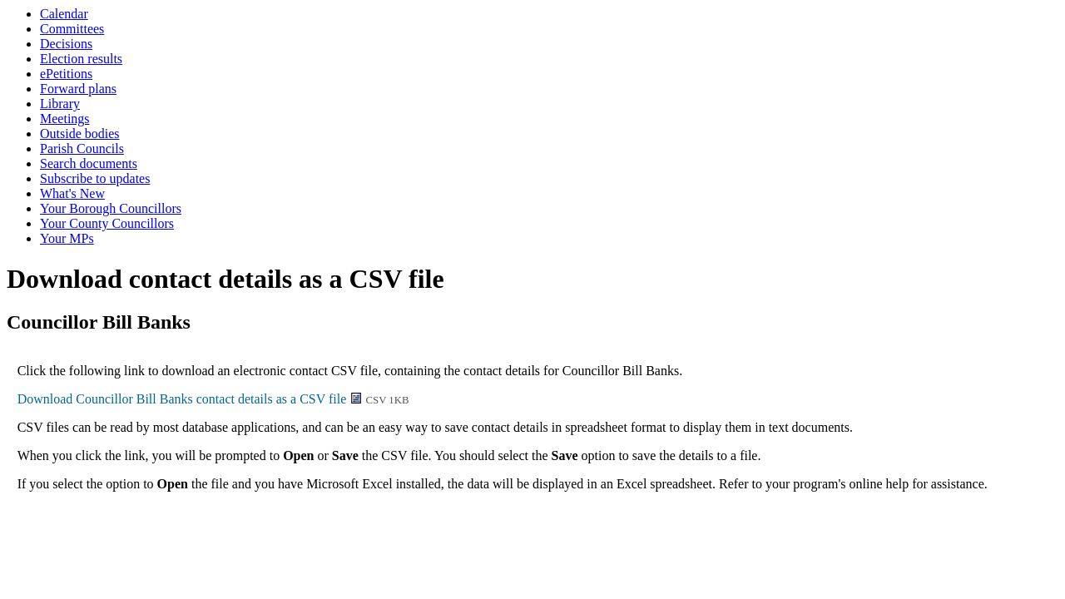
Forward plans (78, 89)
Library (60, 104)
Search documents (88, 163)
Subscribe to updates (95, 178)
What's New (72, 193)
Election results (81, 59)
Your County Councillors (107, 223)
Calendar (64, 14)
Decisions (66, 44)
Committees (72, 29)
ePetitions (66, 74)
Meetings (65, 118)
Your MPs (67, 238)
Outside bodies (80, 133)
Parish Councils (82, 148)
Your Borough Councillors (110, 208)
